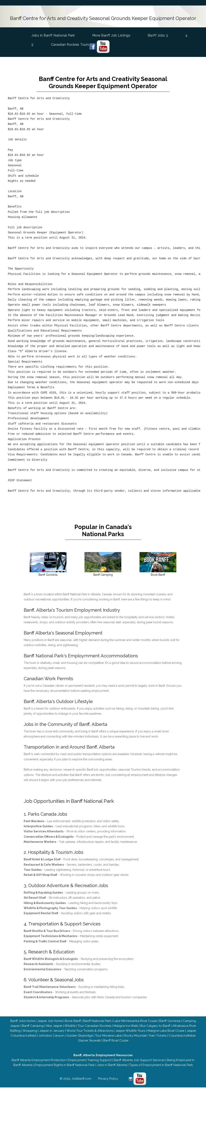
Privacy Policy (108, 1078)
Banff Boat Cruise (115, 1040)
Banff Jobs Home (22, 1021)
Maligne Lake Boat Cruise (165, 1031)
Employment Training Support (89, 1060)
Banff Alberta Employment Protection (39, 1060)
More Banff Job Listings (112, 35)
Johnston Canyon (51, 1035)
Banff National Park (97, 1021)
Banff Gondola (169, 1021)
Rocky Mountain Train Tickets (145, 1035)
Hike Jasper (54, 1026)
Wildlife (69, 1026)
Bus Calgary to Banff (155, 1026)
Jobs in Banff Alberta (112, 1065)
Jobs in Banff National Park (54, 35)
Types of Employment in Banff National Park (161, 1065)
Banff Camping (33, 1026)
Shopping (30, 1031)
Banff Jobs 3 (159, 35)
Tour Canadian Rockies (94, 1026)
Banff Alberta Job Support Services (139, 1060)
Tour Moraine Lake (108, 1035)
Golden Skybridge (79, 1035)
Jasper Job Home (50, 1021)
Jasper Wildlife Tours (130, 1031)
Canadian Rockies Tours (71, 45)
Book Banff (73, 1021)
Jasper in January (51, 1031)
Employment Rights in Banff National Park (65, 1065)
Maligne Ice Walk (126, 1026)
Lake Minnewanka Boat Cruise (135, 1021)
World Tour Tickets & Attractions (89, 1031)
